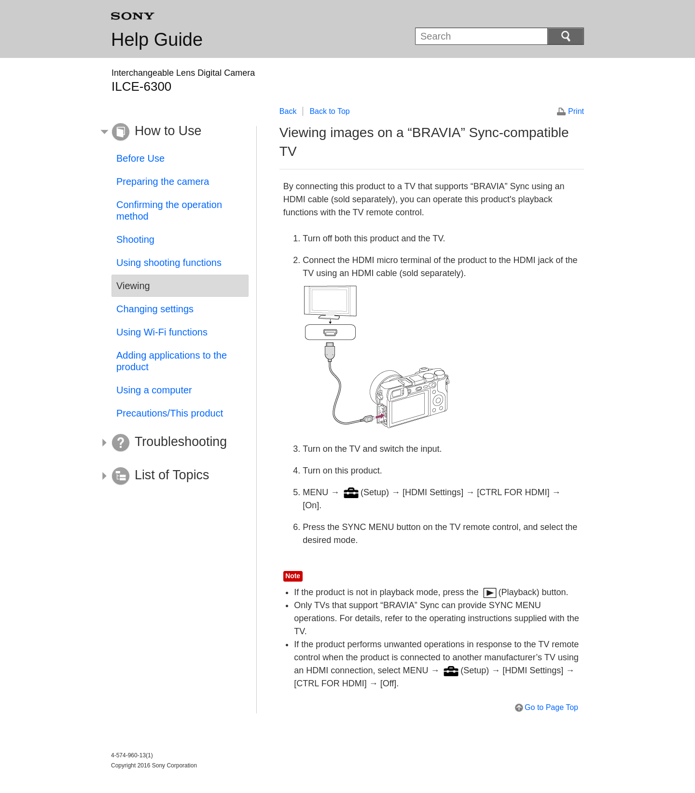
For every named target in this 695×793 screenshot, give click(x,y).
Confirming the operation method (169, 210)
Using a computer (154, 390)
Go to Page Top (551, 707)
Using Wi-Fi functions (162, 332)
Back (288, 111)
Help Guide (157, 39)
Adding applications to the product (171, 361)
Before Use (140, 158)
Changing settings (155, 309)
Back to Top (329, 111)
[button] (173, 132)
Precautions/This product (169, 413)
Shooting (135, 239)
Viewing (133, 285)
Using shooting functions (169, 262)
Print (576, 111)
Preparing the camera (162, 181)
